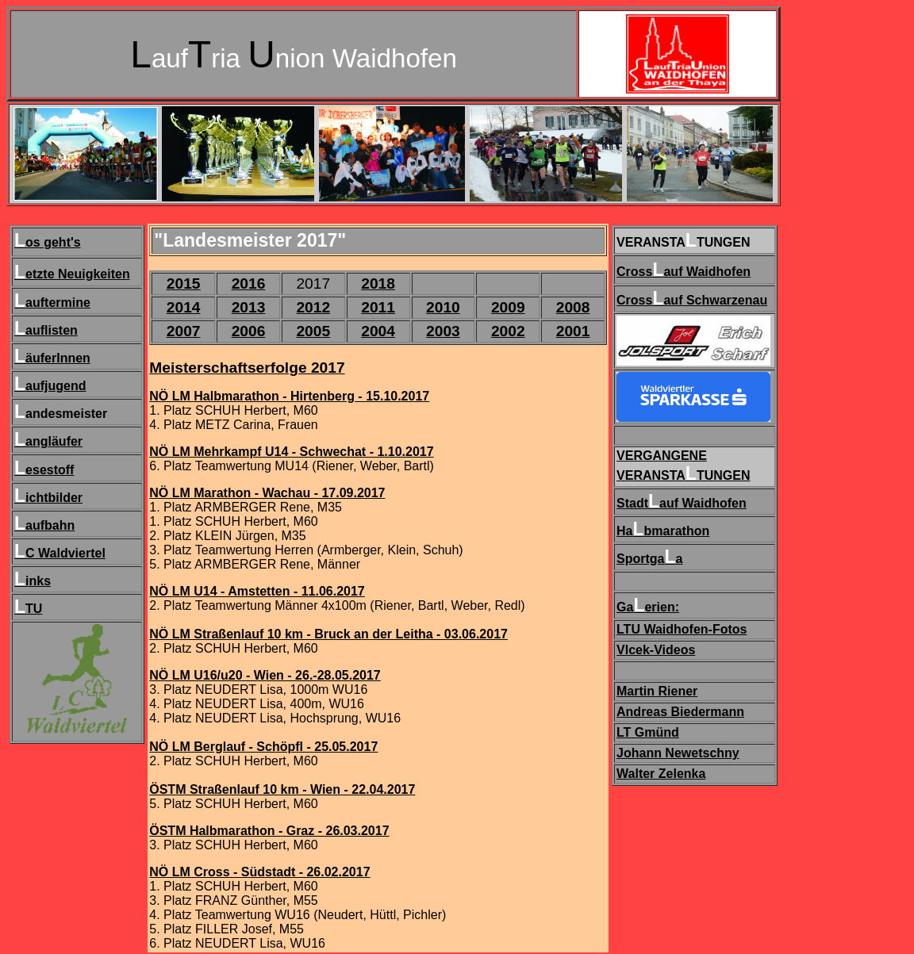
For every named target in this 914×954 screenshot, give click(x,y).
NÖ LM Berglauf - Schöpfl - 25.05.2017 (263, 746)
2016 (249, 283)
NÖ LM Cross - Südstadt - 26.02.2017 (259, 872)
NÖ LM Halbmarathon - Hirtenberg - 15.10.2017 (289, 396)
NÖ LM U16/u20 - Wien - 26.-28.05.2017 (265, 675)
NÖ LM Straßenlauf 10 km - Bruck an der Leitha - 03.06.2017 (328, 634)
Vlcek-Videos (655, 650)
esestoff (49, 470)
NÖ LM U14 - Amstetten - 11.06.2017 (257, 591)
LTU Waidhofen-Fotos (681, 629)
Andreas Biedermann (680, 711)
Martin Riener (656, 691)
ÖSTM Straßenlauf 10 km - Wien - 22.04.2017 (282, 789)
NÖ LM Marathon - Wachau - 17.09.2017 (267, 493)
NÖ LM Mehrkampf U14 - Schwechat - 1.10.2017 (291, 451)
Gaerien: (647, 607)
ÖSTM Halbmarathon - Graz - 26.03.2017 (269, 830)
